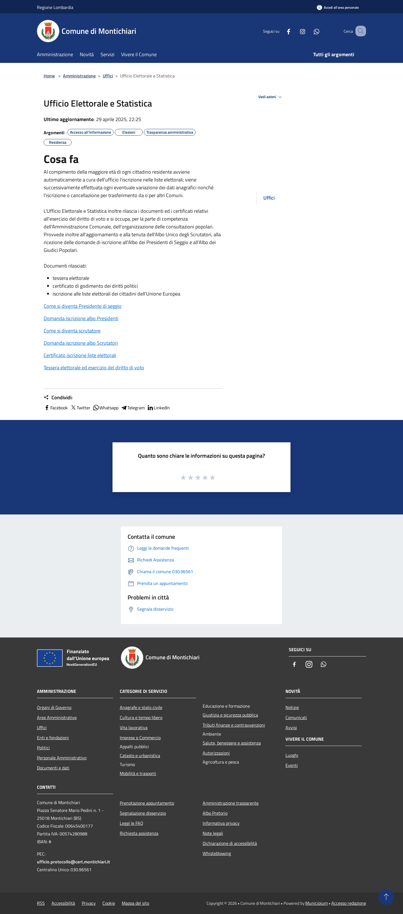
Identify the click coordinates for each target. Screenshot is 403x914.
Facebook (56, 407)
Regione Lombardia (55, 7)
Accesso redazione (348, 903)
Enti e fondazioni (53, 737)
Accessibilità (63, 903)
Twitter (80, 407)
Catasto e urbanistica (140, 755)
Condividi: (58, 398)
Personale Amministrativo (61, 757)
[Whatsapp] (309, 31)
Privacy (89, 903)
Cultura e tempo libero (141, 717)
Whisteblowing (217, 853)
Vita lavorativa (133, 727)
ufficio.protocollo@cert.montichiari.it (73, 861)
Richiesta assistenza (139, 833)
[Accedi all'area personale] (338, 7)
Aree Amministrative (57, 717)
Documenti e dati (53, 767)
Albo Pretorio (215, 813)
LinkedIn (158, 407)
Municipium (316, 903)
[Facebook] (281, 31)
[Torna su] (386, 897)
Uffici (108, 75)
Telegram (133, 407)
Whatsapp (105, 407)
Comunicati (296, 717)
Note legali (213, 833)
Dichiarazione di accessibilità (230, 843)
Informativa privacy (221, 823)
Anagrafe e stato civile (141, 707)
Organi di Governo (54, 707)
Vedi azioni (270, 97)
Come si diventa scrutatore (72, 330)
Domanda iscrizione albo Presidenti (81, 318)
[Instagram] (295, 31)
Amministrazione (79, 75)
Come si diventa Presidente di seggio (82, 306)
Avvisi (291, 727)
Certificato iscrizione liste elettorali (80, 355)
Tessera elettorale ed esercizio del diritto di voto (94, 367)
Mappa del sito (135, 903)
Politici (43, 747)
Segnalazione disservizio (143, 813)
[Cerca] (359, 31)
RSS (41, 903)
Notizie (292, 707)
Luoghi (291, 755)
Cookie (108, 903)
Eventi (291, 765)
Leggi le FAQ (131, 823)
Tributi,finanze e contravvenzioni (234, 725)
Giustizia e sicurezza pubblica (230, 715)
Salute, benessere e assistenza (232, 743)
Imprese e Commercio (140, 737)
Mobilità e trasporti (138, 773)
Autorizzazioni (216, 753)
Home (49, 75)
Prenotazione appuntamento (147, 803)
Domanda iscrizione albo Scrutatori (81, 343)
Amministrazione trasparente (231, 803)
